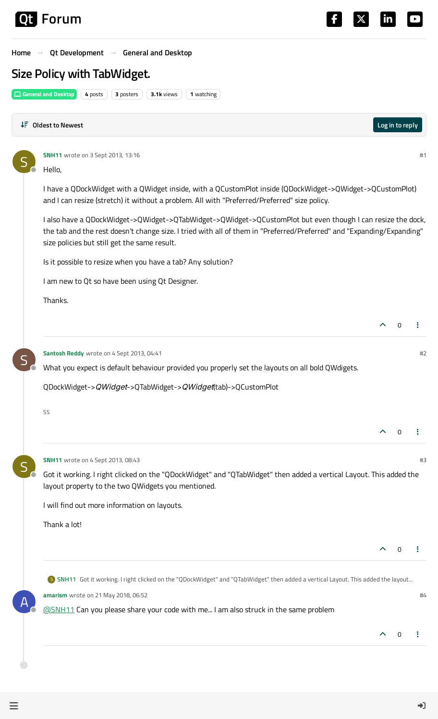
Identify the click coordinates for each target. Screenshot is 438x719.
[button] (14, 705)
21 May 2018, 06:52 (121, 595)
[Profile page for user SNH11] (24, 161)
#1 (423, 155)
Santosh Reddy (63, 353)
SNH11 (52, 155)
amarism (55, 595)
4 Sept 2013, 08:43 (115, 460)
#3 (423, 460)
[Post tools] (418, 324)
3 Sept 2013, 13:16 (115, 155)
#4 (423, 595)
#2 (423, 353)
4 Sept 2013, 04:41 (137, 353)
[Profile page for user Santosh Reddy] (24, 359)
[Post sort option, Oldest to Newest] (51, 124)
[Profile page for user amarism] (24, 601)
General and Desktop (44, 94)
